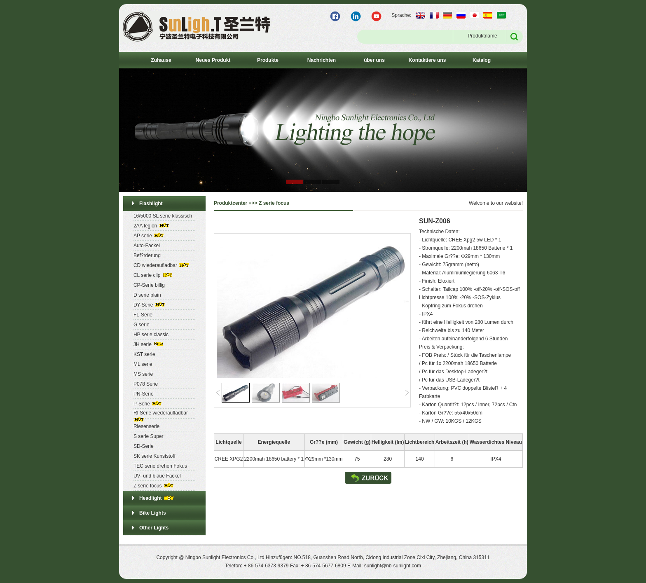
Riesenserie (146, 426)
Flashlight (151, 203)
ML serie (142, 364)
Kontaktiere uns (427, 60)
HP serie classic (151, 334)
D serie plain (147, 295)
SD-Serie (143, 446)
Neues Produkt (213, 60)
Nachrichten (321, 60)
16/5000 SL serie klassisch (162, 216)
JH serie (142, 344)
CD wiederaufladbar (155, 265)
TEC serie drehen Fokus (160, 466)
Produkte (268, 60)
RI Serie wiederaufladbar (160, 413)
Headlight (150, 498)
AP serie (142, 236)
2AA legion (145, 226)
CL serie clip (147, 275)
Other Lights (154, 528)
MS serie (143, 374)
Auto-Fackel (146, 245)
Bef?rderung (147, 255)
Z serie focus (147, 486)
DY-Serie (143, 305)
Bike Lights (152, 513)
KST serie (144, 354)
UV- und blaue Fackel (157, 476)
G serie (141, 325)
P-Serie (141, 404)
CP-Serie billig (149, 285)
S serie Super (148, 436)
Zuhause (161, 60)
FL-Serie (142, 315)
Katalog (482, 60)
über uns (374, 60)
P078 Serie (145, 384)
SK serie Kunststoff (154, 456)
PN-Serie (143, 394)
